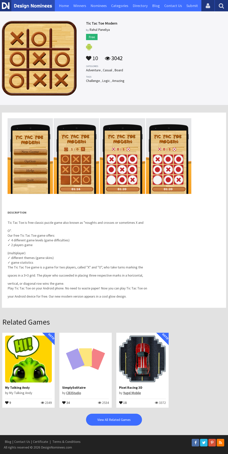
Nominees (99, 5)
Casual (107, 70)
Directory (140, 5)
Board (118, 70)
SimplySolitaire (74, 387)
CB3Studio (73, 393)
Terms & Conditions (66, 441)
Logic (106, 81)
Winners (79, 5)
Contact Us (173, 5)
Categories (119, 5)
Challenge (93, 81)
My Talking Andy (17, 387)
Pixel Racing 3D (130, 387)
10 (92, 56)
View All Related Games (114, 419)
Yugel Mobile (132, 393)
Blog (156, 5)
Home (64, 5)
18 (123, 402)
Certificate (40, 441)
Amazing (118, 81)
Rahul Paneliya (99, 29)
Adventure (93, 70)
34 (66, 402)
